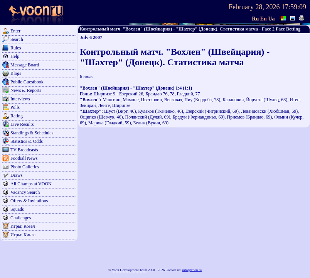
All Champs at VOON (31, 183)
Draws (16, 175)
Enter (15, 31)
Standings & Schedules (31, 133)
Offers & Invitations (29, 200)
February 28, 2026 (254, 7)
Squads (17, 209)
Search (16, 39)
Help (14, 56)
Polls (15, 107)
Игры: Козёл (22, 226)
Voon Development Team (129, 270)
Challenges (20, 217)
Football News (23, 158)
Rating (16, 116)
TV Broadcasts (24, 150)
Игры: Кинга (22, 234)
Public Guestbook (27, 82)
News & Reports (25, 90)
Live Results (22, 124)
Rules (15, 48)
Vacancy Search (25, 192)
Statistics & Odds (26, 141)
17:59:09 (293, 7)
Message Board (24, 65)
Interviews (20, 99)
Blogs (15, 73)
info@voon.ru (192, 270)
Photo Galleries (24, 167)
